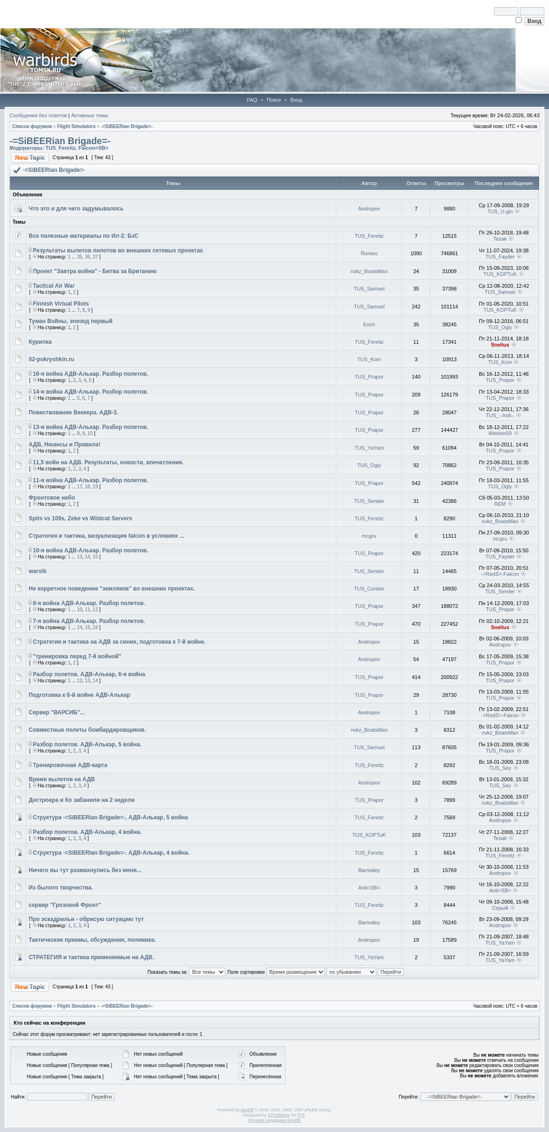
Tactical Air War (54, 286)
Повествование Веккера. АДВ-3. (73, 412)
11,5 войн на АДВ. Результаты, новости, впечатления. (108, 462)
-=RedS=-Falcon (500, 574)
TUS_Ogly (500, 327)
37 (95, 256)
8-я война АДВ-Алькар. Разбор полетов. (89, 603)
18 (87, 486)
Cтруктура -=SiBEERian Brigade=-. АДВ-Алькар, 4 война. (111, 852)
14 (87, 556)
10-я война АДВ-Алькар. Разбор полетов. (90, 550)
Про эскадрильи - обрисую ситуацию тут (86, 919)
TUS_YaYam (369, 448)
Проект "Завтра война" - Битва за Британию (95, 271)
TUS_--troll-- (500, 415)
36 (87, 256)
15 (95, 556)
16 (95, 627)
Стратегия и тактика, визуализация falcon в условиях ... (106, 536)
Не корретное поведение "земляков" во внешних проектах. (112, 588)
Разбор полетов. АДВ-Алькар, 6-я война (89, 674)
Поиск (274, 100)
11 (87, 609)
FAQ (252, 100)
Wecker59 (499, 433)
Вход (296, 100)
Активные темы (89, 115)
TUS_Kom (369, 359)
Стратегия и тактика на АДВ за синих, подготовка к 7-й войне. (119, 642)
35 (79, 256)
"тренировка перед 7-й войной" (77, 656)
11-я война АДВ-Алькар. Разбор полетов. (90, 480)
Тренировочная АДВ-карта (70, 765)
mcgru (369, 536)
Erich (369, 324)
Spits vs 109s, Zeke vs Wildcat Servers (80, 518)
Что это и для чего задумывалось (76, 208)
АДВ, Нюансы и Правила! (64, 444)
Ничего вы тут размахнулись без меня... (85, 870)
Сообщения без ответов (38, 115)
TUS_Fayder (500, 256)
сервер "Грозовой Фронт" (65, 905)
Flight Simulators (76, 126)
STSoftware (279, 1115)
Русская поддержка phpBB (274, 1120)
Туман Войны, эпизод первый (70, 321)
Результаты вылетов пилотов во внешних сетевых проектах (118, 250)
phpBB (247, 1110)
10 (90, 433)
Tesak (500, 239)
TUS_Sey (500, 768)
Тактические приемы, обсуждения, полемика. (92, 940)
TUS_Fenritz (60, 148)
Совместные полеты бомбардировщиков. (87, 730)
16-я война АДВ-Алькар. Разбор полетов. (90, 374)
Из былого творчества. (61, 887)
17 (79, 486)
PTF (301, 1115)
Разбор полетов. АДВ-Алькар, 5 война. (87, 744)
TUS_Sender (369, 501)
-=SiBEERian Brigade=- (126, 126)
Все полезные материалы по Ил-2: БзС (83, 236)
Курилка (40, 342)
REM (500, 504)
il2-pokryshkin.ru (51, 359)
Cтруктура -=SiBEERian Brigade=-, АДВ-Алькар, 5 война (110, 817)
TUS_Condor (369, 588)
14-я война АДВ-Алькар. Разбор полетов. (90, 391)
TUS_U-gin (500, 211)
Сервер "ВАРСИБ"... (57, 712)
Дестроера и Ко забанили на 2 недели (82, 800)
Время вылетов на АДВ (62, 779)
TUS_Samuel (369, 288)
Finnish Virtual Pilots (61, 303)
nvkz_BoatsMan (368, 271)
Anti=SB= (369, 887)
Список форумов (32, 126)
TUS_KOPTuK (500, 274)
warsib (38, 571)
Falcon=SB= (94, 148)
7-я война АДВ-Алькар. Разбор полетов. (89, 621)
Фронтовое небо (52, 497)
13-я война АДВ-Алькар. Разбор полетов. (90, 427)
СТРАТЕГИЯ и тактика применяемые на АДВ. (91, 957)
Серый (500, 908)
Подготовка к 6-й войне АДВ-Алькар (79, 695)
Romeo (369, 253)
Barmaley (369, 870)
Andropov (369, 208)
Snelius (500, 345)
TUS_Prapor (369, 377)
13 (79, 556)
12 (95, 609)
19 (95, 486)
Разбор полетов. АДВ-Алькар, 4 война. (87, 832)
